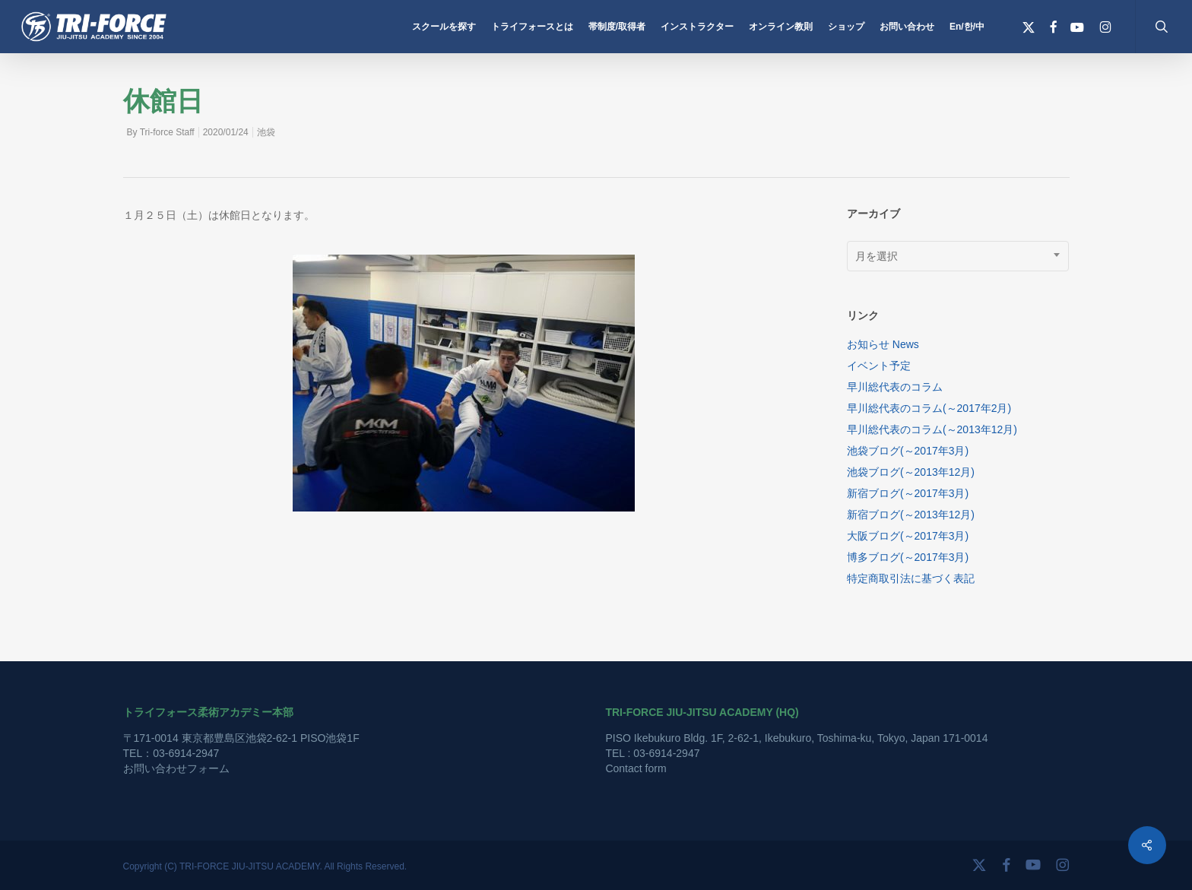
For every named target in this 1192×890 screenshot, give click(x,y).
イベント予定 (879, 365)
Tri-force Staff (167, 132)
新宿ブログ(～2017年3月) (907, 493)
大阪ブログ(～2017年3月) (907, 536)
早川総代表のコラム (895, 387)
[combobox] (958, 256)
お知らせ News (883, 344)
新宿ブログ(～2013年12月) (911, 514)
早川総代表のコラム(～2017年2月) (929, 408)
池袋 (266, 132)
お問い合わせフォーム (176, 768)
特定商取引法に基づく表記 (911, 578)
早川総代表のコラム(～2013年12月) (932, 429)
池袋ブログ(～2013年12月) (911, 472)
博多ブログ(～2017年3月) (907, 557)
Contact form (635, 768)
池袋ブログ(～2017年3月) (907, 451)
